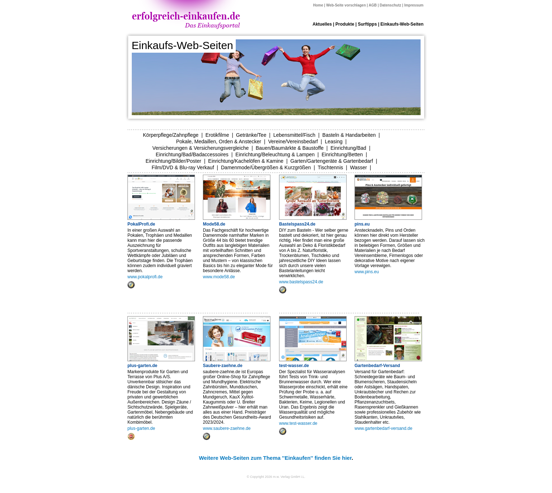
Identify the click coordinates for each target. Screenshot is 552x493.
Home (318, 5)
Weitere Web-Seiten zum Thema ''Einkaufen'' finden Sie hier (275, 458)
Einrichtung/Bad (348, 148)
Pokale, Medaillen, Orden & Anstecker (218, 141)
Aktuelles (322, 24)
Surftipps (367, 24)
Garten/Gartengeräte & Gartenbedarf (331, 161)
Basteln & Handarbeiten (349, 135)
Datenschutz (390, 5)
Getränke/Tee (251, 135)
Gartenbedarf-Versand (377, 365)
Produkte (344, 24)
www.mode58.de (219, 276)
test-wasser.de (294, 365)
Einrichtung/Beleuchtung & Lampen (274, 154)
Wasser (358, 167)
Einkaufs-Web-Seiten (402, 24)
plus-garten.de (142, 365)
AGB (373, 5)
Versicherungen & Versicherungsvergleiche (200, 148)
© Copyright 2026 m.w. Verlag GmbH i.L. (276, 477)
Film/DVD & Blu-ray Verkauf (183, 167)
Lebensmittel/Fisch (294, 135)
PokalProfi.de (141, 224)
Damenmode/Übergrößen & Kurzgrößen (266, 167)
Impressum (413, 5)
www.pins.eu (367, 271)
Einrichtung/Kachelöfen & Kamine (246, 161)
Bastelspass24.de (297, 224)
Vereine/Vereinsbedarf (293, 141)
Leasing (334, 141)
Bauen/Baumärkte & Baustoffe (289, 148)
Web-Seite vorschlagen (346, 5)
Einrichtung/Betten (342, 154)
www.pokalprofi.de (144, 276)
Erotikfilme (217, 135)
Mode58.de (214, 224)
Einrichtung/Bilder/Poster (173, 161)
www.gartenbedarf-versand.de (383, 428)
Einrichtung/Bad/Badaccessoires (192, 154)
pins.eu (362, 224)
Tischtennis (330, 167)
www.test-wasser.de (298, 423)
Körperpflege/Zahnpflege (171, 135)
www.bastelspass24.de (301, 281)
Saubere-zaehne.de (222, 365)
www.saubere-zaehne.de (227, 428)
